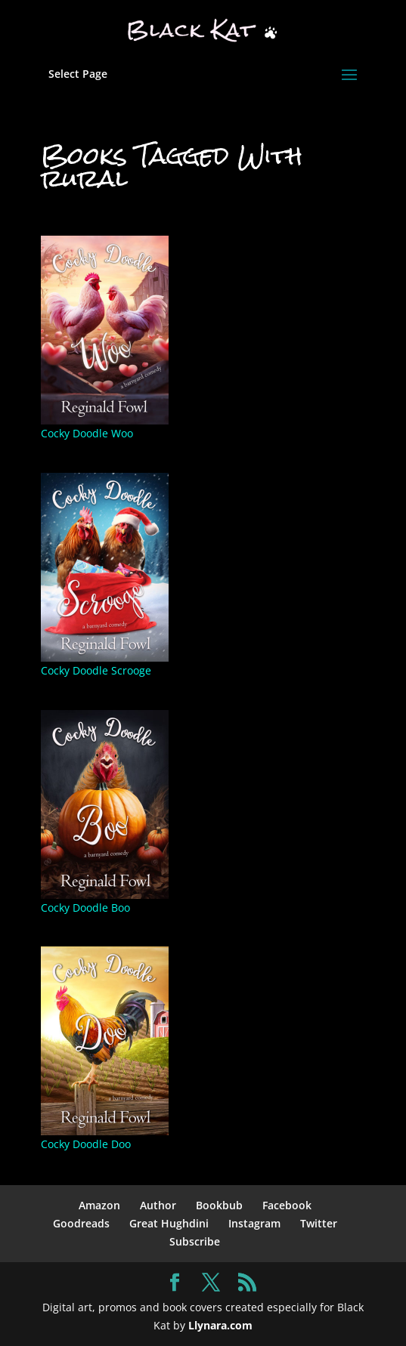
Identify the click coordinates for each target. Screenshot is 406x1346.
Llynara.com (220, 1325)
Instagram (254, 1223)
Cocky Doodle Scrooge (96, 670)
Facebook (286, 1205)
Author (158, 1205)
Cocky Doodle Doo (86, 1144)
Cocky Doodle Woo (87, 433)
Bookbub (219, 1205)
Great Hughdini (169, 1223)
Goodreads (81, 1223)
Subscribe (194, 1241)
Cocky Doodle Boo (85, 907)
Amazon (99, 1205)
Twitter (318, 1223)
